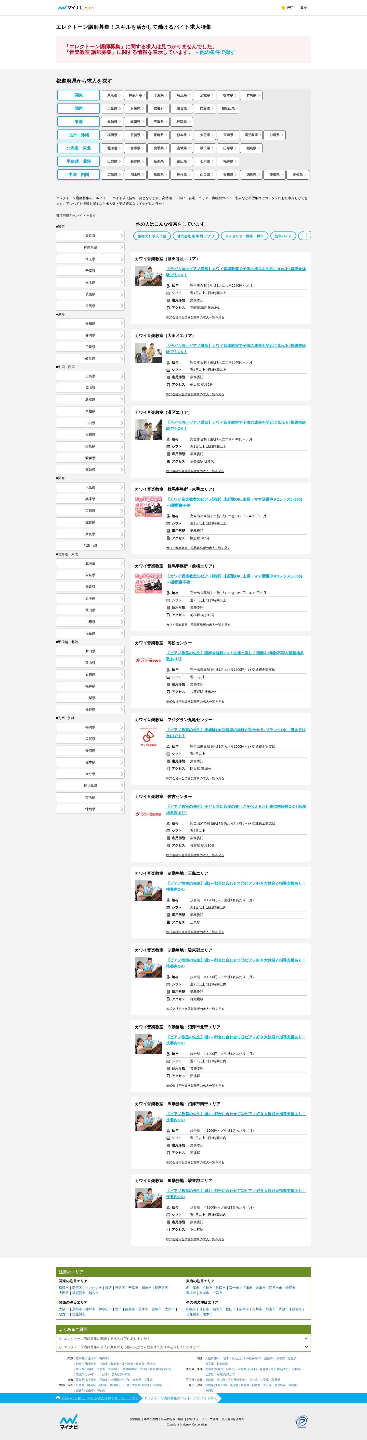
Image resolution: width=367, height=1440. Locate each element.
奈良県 (205, 108)
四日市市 (275, 1288)
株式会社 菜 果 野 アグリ (195, 236)
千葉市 (133, 1288)
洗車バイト (283, 236)
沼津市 (247, 1288)
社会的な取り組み (172, 1419)
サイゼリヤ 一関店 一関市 (245, 236)
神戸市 (90, 1309)
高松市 (145, 1385)
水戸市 (89, 1374)
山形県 (228, 148)
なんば (236, 1358)
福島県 (251, 148)
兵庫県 (135, 108)
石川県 (205, 161)
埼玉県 (182, 95)
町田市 (103, 1358)
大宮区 (112, 1369)
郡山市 (271, 1309)
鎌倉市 (140, 1363)
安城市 (204, 1293)
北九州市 (192, 1314)
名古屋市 (192, 1288)
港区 (108, 1288)
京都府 (159, 108)
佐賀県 (135, 135)
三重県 (159, 122)
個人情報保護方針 (233, 1419)
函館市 (297, 1309)
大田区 (64, 1293)
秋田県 (205, 148)
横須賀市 (78, 1293)
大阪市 (64, 1309)
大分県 (205, 135)
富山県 (182, 161)
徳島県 (251, 175)
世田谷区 (161, 1288)
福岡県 (112, 135)
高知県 (298, 175)
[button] (306, 235)
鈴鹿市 (290, 1288)
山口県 (205, 175)
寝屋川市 (78, 1314)
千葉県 (159, 95)
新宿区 (77, 1288)
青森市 (284, 1309)
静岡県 (182, 122)
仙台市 (204, 1309)
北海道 (112, 148)
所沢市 (101, 1369)
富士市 (234, 1288)
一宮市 (217, 1293)
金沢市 (241, 1379)
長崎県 (159, 135)
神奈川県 (135, 95)
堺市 (118, 1309)
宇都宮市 (164, 1369)
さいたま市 (93, 1288)
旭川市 (257, 1309)
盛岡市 (284, 1369)
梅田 (217, 1358)
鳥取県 (159, 175)
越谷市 (94, 1293)
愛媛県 (275, 175)
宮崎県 (228, 135)
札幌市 (191, 1309)
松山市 (231, 1309)
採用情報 (192, 1419)
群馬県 (251, 95)
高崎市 (125, 1374)
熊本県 (182, 135)
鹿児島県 (251, 135)
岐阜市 (261, 1288)
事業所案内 (151, 1419)
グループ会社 (210, 1419)
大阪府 (112, 108)
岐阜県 (135, 122)
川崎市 (147, 1288)
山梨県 (112, 161)
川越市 (89, 1369)
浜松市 (208, 1288)
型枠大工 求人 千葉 (152, 236)
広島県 (112, 175)
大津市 (170, 1309)
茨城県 (205, 95)
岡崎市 (103, 1379)
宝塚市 (157, 1309)
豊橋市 (191, 1293)
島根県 (182, 175)
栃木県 (228, 95)
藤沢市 (115, 1363)
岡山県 (135, 175)
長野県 (135, 161)
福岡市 (217, 1309)
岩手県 (159, 148)
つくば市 (102, 1374)
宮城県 (182, 148)
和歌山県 (228, 108)
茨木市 (143, 1309)
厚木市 (151, 1363)
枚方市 (64, 1314)
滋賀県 (182, 108)
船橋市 (133, 1369)
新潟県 (159, 161)
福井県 (228, 161)
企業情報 (135, 1419)
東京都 (112, 95)
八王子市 (91, 1358)
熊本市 (208, 1314)
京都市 (77, 1309)
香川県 (228, 175)
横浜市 (64, 1288)
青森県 (135, 148)
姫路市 (130, 1309)
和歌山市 (105, 1309)
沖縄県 (275, 135)
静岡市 (221, 1288)
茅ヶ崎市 (127, 1363)
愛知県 (112, 122)
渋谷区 (120, 1288)
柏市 (143, 1369)
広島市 (244, 1309)
